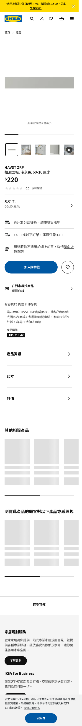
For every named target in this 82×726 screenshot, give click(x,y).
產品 (18, 32)
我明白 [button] (41, 718)
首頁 (7, 32)
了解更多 (15, 661)
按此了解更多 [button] (32, 708)
